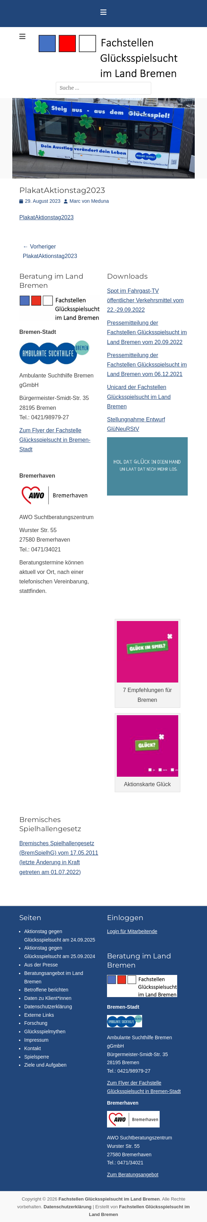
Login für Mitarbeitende (132, 931)
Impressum (36, 1040)
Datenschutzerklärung (48, 1006)
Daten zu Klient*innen (48, 998)
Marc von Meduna (89, 201)
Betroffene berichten (46, 990)
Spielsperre (36, 1057)
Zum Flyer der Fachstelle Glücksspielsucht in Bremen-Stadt (55, 439)
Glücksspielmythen (45, 1031)
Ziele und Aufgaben (45, 1065)
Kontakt (32, 1048)
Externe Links (39, 1015)
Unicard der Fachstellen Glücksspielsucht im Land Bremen (139, 396)
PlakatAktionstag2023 (46, 217)
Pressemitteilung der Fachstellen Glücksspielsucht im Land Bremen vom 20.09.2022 (147, 332)
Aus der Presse (41, 965)
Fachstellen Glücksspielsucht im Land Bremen (109, 1199)
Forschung (35, 1023)
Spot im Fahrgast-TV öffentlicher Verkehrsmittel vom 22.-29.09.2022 (145, 300)
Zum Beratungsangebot (132, 1174)
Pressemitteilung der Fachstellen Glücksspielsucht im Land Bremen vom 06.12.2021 (147, 364)
